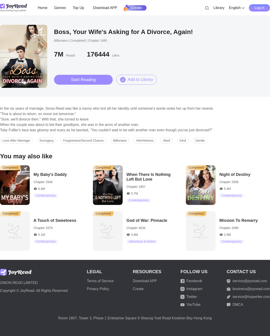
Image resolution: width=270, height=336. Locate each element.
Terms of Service (100, 281)
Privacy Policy (98, 289)
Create (133, 8)
